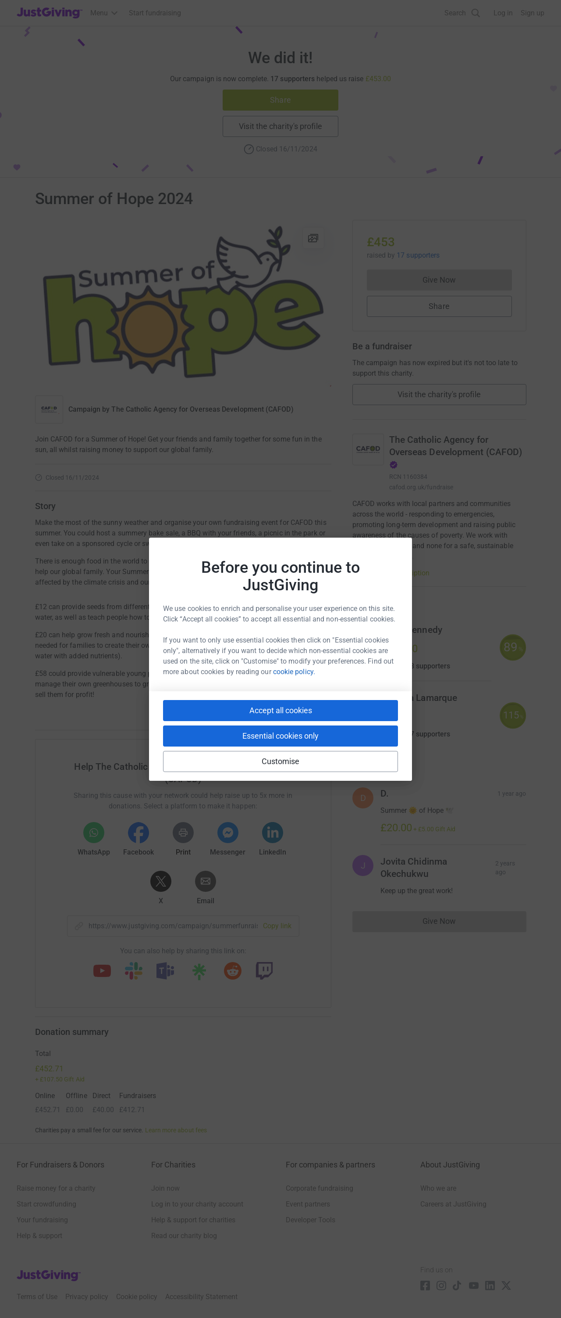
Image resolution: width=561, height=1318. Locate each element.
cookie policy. (294, 672)
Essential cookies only (280, 735)
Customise (281, 761)
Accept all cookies (280, 710)
